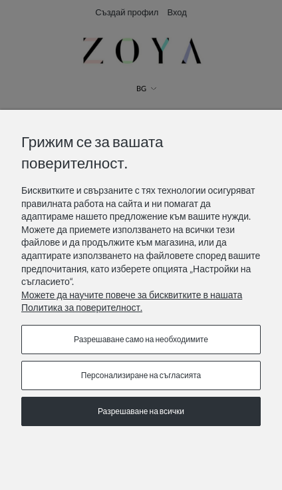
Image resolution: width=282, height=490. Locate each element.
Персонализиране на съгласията (141, 375)
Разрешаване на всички (141, 411)
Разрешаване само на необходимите (141, 339)
